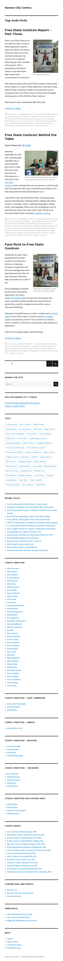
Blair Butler (22, 223)
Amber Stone (37, 116)
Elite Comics (28, 443)
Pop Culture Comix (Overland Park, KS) (24, 869)
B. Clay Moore (46, 346)
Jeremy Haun (13, 749)
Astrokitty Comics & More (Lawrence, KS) (25, 835)
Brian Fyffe (12, 590)
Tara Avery (29, 126)
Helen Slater (49, 452)
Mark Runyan (50, 466)
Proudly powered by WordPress (32, 957)
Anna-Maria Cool (14, 728)
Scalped (50, 475)
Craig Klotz (10, 438)
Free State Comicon (27, 121)
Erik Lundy (15, 121)
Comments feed (14, 945)
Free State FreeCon (14, 452)
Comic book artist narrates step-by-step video (27, 550)
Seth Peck (46, 233)
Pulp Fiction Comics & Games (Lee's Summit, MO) (29, 872)
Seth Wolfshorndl (15, 756)
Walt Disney (12, 786)
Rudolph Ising (13, 780)
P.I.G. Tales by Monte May (18, 917)
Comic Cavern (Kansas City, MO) (21, 853)
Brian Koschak (23, 119)
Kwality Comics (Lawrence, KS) (21, 859)
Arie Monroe (11, 429)
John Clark (8, 123)
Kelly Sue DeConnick (16, 810)
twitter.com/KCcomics (15, 406)
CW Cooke (26, 145)
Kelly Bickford (18, 123)
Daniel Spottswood (38, 438)
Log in (10, 939)
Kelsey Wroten (29, 123)
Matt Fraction (13, 813)
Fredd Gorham (13, 707)
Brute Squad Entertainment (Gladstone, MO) (26, 847)
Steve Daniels (13, 673)
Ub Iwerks (11, 783)
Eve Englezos (13, 618)
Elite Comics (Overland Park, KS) (21, 856)
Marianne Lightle (17, 233)
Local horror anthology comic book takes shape (28, 516)
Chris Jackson (45, 434)
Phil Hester (11, 475)
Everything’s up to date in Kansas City (24, 532)
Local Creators (24, 116)
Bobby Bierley (31, 223)
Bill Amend (12, 581)
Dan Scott (11, 602)
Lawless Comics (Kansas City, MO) (22, 862)
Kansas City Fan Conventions (20, 893)
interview (25, 457)
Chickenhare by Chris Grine (19, 914)
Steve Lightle (47, 316)
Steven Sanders (16, 235)
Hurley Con (12, 890)
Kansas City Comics (18, 7)
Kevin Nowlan (36, 230)
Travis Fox (12, 686)
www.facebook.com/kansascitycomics (22, 403)
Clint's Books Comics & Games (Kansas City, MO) (29, 850)
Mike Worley (13, 661)
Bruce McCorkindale (15, 434)
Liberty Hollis (47, 123)
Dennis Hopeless (34, 226)
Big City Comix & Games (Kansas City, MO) (26, 844)
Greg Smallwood (41, 121)
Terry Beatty (27, 235)
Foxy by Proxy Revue (12, 228)
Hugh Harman (13, 777)
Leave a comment (41, 126)
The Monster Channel (46, 351)
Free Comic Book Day (15, 448)
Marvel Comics (12, 471)
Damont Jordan (46, 119)
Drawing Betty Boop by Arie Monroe (23, 538)
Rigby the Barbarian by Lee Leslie (22, 920)
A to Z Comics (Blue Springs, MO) (22, 832)
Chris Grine (14, 226)
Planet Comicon (25, 475)
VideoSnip (40, 485)
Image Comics (12, 457)
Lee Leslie (38, 123)
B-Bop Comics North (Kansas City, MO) (24, 838)
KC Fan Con (11, 462)
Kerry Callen (12, 639)
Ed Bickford (45, 226)
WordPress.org (13, 948)
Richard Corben (14, 670)
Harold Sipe (52, 121)
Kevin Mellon (25, 230)
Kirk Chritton (46, 230)
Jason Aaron (45, 457)
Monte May (12, 664)
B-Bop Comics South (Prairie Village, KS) (25, 841)
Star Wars (23, 480)
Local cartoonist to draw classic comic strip (27, 504)
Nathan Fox (39, 471)
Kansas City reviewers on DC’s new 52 (24, 541)
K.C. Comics (12, 114)
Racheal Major (10, 126)
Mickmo (11, 655)
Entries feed (12, 942)
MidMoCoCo (26, 471)
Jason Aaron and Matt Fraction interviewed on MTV (30, 535)
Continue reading (13, 108)
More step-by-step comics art (20, 544)
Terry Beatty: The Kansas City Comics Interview (28, 519)
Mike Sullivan (37, 233)
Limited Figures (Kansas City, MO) (22, 866)
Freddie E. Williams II (16, 621)
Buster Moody (34, 119)
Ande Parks (46, 116)
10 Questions (11, 425)
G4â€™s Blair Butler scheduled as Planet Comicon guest (32, 522)
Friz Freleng (12, 774)
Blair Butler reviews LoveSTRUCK (22, 547)
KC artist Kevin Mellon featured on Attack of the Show (31, 526)
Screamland (20, 126)
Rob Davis (39, 475)
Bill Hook (14, 119)
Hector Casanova (33, 452)
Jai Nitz (34, 457)
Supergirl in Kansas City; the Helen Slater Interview (30, 507)
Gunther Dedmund (40, 348)
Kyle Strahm (25, 466)
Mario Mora (27, 233)
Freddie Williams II (44, 443)
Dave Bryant (12, 608)
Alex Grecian (36, 221)
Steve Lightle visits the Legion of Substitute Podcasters (31, 529)
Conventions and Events (43, 114)
